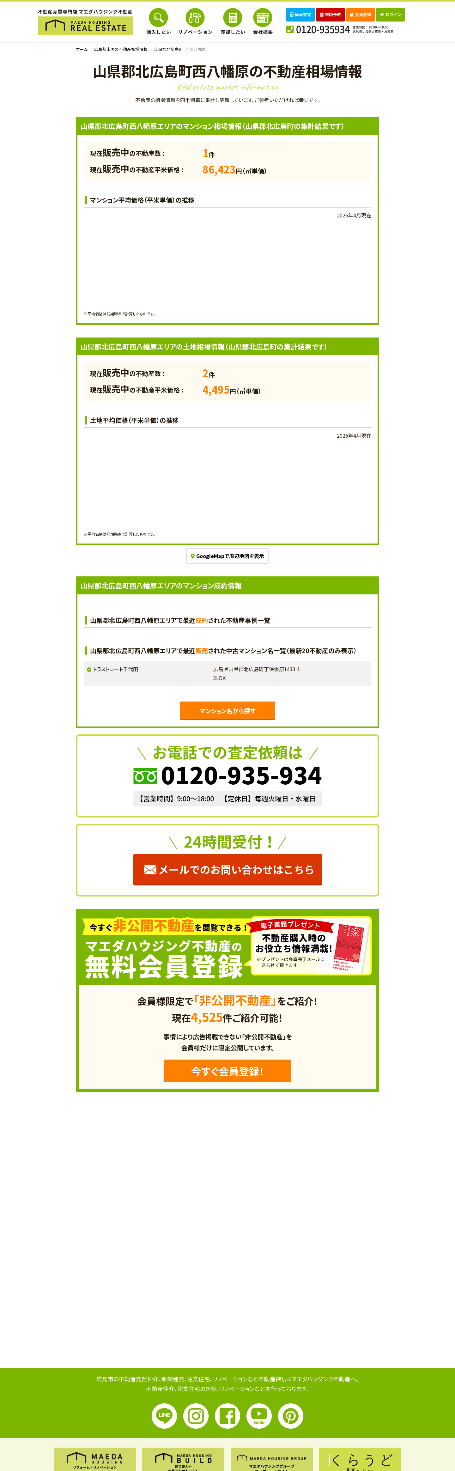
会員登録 (360, 14)
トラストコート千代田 (115, 669)
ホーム (82, 49)
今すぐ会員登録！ (227, 1071)
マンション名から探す (227, 710)
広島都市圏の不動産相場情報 (121, 49)
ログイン (390, 14)
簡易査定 (300, 14)
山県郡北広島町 (168, 49)
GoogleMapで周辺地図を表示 (227, 556)
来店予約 (330, 14)
